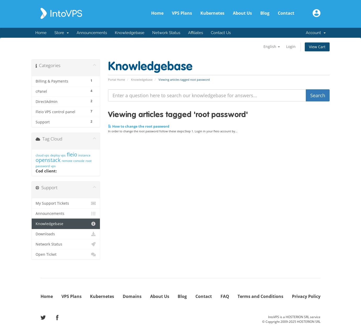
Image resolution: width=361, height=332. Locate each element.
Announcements (92, 32)
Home (157, 13)
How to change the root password (138, 126)
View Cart (317, 46)
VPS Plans (182, 13)
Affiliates (195, 32)
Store (61, 32)
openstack (48, 160)
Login (291, 46)
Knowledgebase (129, 32)
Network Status (166, 32)
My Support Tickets (66, 203)
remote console (73, 161)
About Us (242, 13)
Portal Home (116, 79)
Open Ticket (66, 254)
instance (84, 155)
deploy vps (58, 155)
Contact (286, 13)
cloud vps (42, 155)
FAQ (225, 296)
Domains (132, 296)
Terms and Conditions (260, 296)
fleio (72, 154)
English (271, 46)
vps (53, 166)
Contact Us (221, 32)
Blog (264, 13)
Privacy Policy (306, 296)
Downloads (66, 234)
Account (316, 32)
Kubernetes (212, 13)
